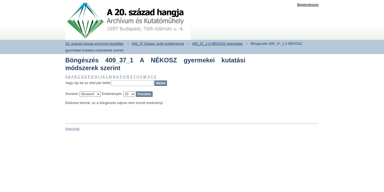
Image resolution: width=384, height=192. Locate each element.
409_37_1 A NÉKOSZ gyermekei (217, 44)
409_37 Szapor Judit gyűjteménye (158, 44)
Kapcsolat (72, 129)
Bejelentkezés (308, 5)
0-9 (67, 77)
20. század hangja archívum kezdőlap (94, 44)
